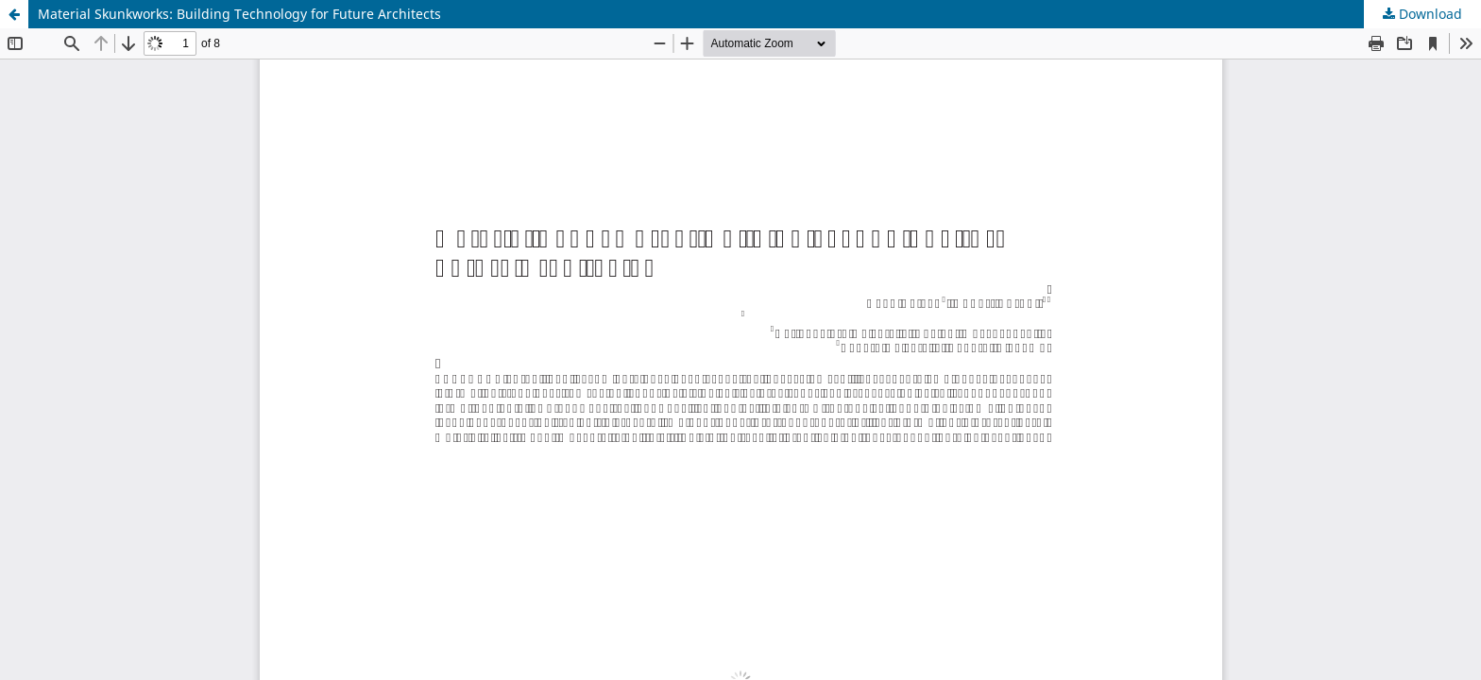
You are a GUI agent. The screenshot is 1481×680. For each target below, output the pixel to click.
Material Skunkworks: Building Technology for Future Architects (239, 14)
